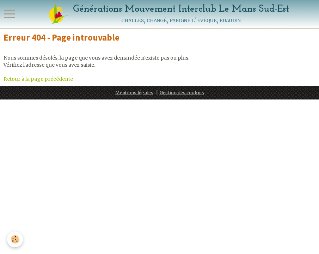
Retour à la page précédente (38, 79)
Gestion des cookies (182, 92)
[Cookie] (15, 239)
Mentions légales (134, 92)
